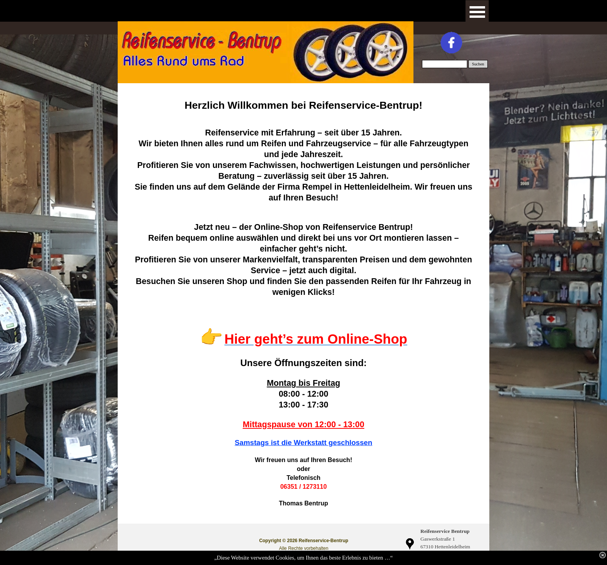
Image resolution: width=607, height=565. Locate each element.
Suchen (478, 64)
